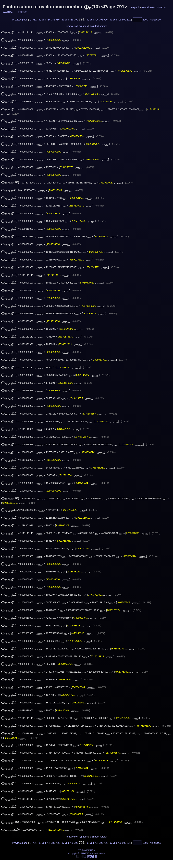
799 (119, 19)
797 (110, 19)
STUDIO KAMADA (86, 850)
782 (39, 19)
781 (34, 19)
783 (44, 19)
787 (62, 19)
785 (53, 19)
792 (87, 19)
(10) (9, 32)
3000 (145, 19)
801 (129, 19)
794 (96, 19)
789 (71, 19)
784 (48, 19)
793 (92, 19)
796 (106, 19)
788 (67, 19)
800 (124, 19)
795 (101, 19)
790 (76, 19)
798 (115, 19)
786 (57, 19)
